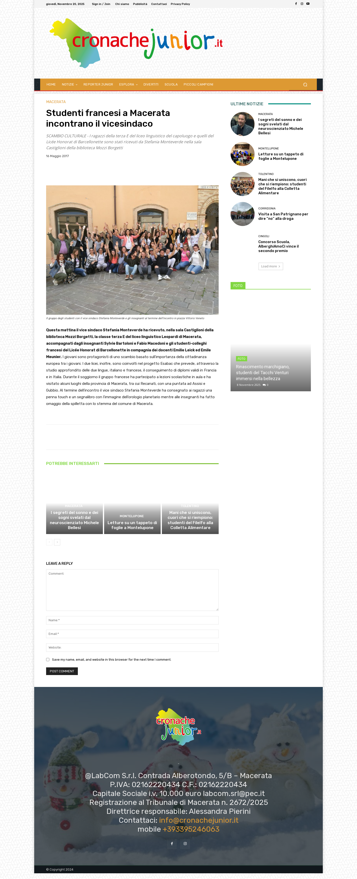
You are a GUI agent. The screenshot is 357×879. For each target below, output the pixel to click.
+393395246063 (191, 834)
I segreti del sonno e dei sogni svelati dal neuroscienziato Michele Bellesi (74, 527)
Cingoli (263, 236)
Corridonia (266, 208)
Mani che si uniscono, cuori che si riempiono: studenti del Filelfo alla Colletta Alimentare (190, 527)
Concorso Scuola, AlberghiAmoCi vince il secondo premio (278, 246)
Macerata (56, 102)
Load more (270, 266)
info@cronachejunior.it (198, 826)
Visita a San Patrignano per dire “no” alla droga (283, 216)
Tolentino (190, 514)
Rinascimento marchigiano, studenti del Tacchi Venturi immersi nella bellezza (262, 372)
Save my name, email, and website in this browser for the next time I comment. (111, 665)
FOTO (241, 359)
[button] (305, 84)
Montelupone (131, 523)
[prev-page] (49, 547)
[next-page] (57, 547)
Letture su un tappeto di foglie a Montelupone (132, 531)
